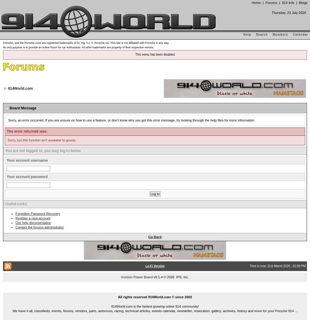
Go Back (155, 237)
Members (280, 34)
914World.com (20, 88)
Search (262, 34)
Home (256, 3)
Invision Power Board (137, 277)
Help (247, 34)
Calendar (300, 34)
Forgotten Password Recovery (37, 213)
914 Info (288, 3)
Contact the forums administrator (39, 227)
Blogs (303, 3)
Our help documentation (33, 223)
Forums (271, 3)
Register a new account (32, 218)
